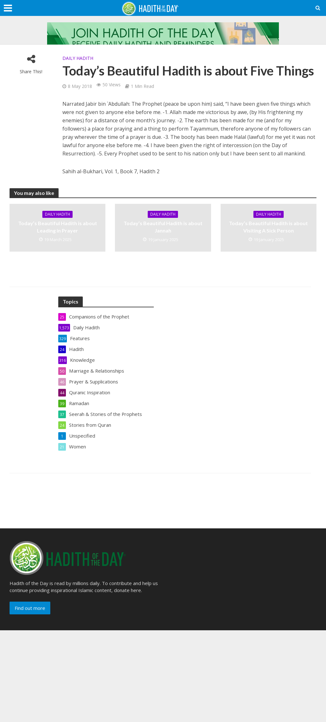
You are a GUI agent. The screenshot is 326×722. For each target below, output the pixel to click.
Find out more (30, 608)
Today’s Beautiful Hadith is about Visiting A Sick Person (268, 226)
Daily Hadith (77, 58)
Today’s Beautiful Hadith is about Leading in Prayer (57, 226)
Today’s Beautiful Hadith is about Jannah (163, 226)
